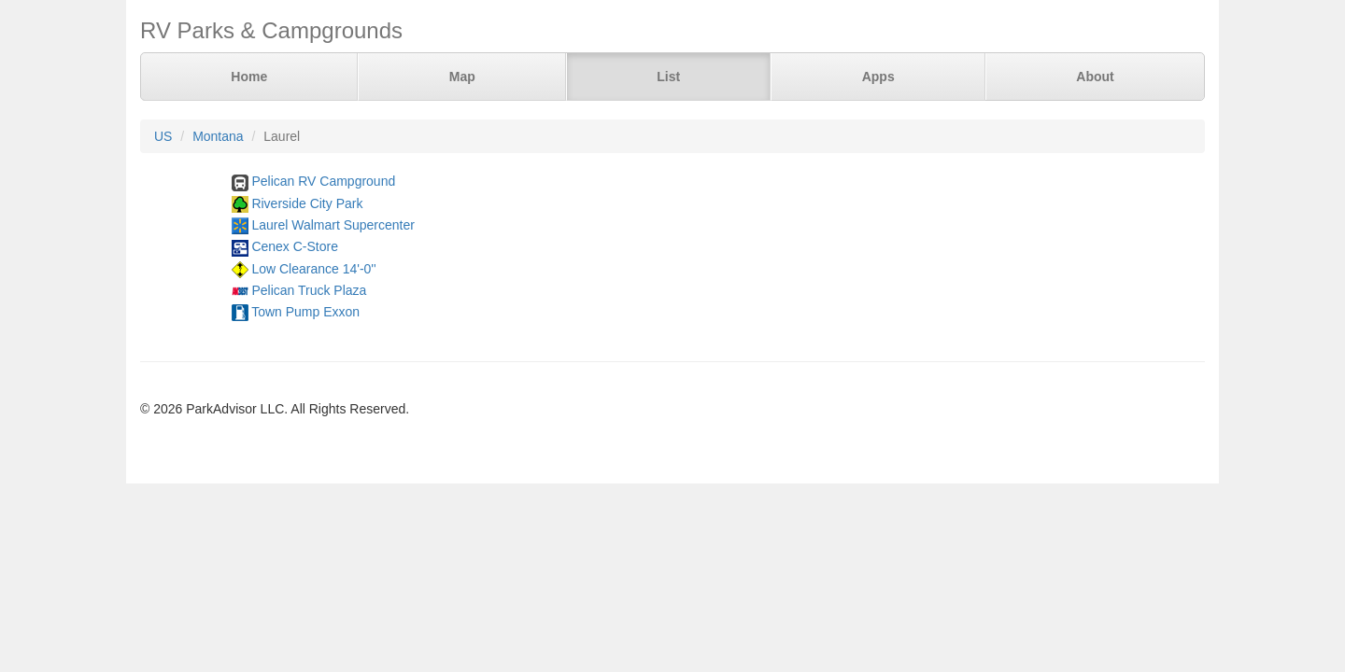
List (668, 76)
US (163, 136)
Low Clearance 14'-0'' (313, 268)
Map (462, 76)
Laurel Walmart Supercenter (333, 224)
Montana (217, 136)
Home (249, 76)
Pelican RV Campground (323, 181)
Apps (878, 76)
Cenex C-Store (294, 246)
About (1094, 76)
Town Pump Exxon (305, 311)
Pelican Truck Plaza (308, 290)
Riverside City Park (306, 203)
